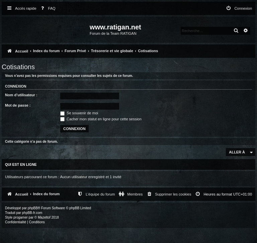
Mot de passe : (17, 105)
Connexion (15, 86)
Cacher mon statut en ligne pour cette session (101, 119)
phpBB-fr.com (32, 213)
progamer (20, 217)
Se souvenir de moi (79, 113)
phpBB (33, 208)
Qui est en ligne (21, 164)
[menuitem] (47, 8)
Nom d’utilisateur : (21, 95)
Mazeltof (44, 217)
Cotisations (18, 67)
